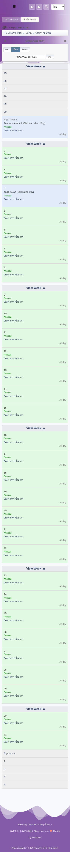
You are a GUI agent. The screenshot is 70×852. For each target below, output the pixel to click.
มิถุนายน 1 (9, 753)
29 (5, 104)
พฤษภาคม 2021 (35, 41)
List (7, 49)
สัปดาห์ (25, 49)
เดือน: (15, 49)
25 (5, 73)
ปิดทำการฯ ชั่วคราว (13, 130)
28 (5, 96)
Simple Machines (41, 831)
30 (5, 111)
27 (5, 88)
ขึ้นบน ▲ (48, 825)
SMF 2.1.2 (15, 831)
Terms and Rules (35, 825)
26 (5, 81)
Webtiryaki (36, 837)
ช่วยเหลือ (22, 825)
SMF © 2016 (27, 831)
